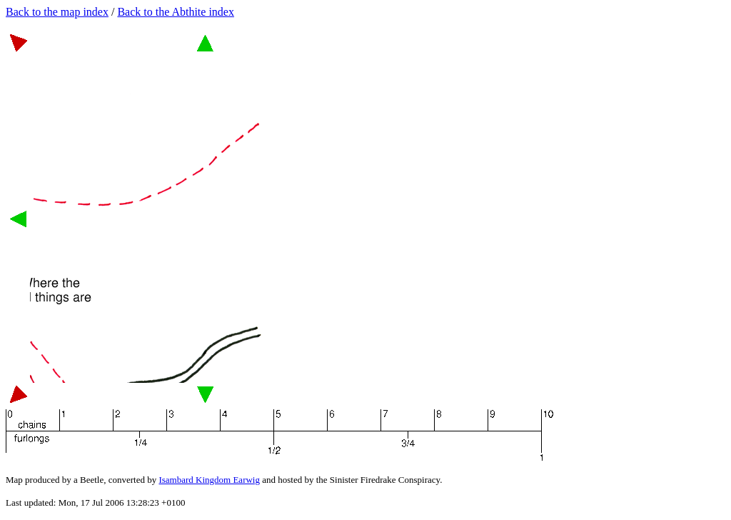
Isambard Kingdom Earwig (209, 479)
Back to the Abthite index (175, 12)
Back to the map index (57, 12)
